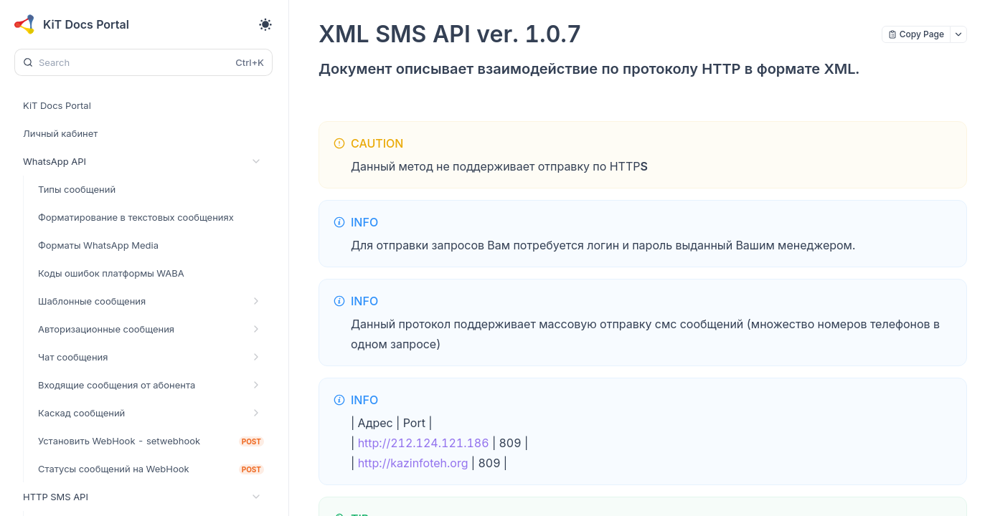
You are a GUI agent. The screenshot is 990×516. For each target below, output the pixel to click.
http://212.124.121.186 (423, 443)
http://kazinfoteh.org (413, 463)
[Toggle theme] (265, 24)
